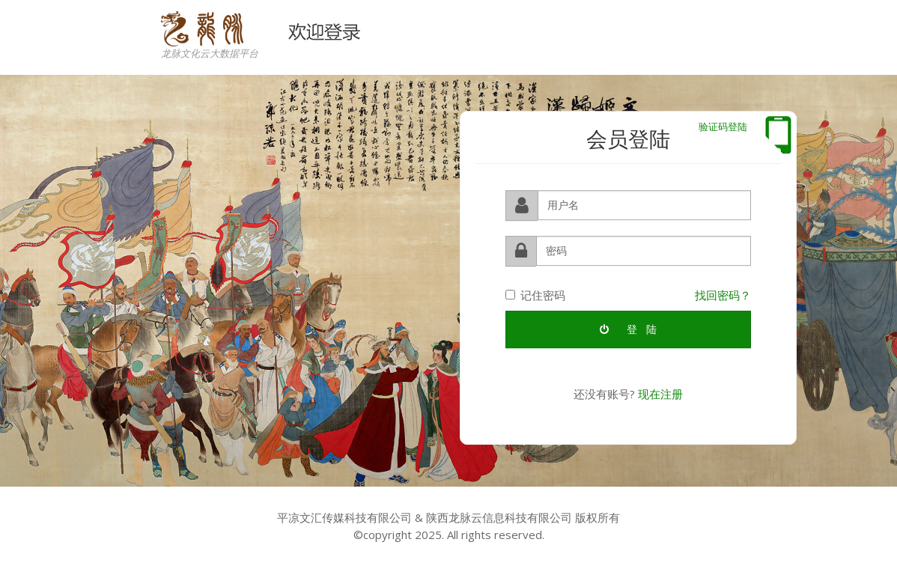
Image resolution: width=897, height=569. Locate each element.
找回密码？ (723, 294)
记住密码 (535, 294)
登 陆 (628, 328)
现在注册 (660, 393)
